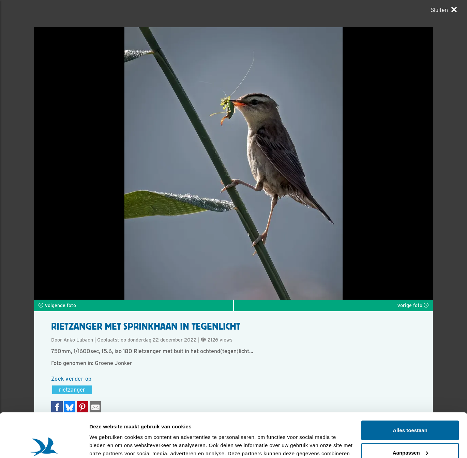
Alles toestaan (410, 386)
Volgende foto (57, 305)
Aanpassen (410, 408)
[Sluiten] (444, 10)
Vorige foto (412, 305)
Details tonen (105, 444)
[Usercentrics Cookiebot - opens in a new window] (44, 445)
